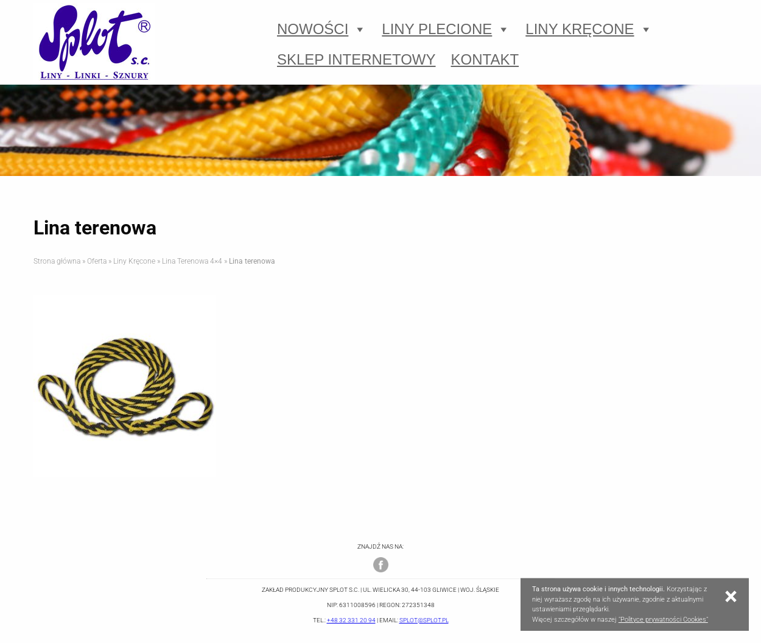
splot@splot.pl (424, 620)
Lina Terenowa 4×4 (192, 261)
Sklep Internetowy (356, 59)
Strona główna (56, 261)
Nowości (321, 29)
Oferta (97, 261)
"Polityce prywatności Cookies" (663, 620)
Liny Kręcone (588, 29)
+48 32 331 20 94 (351, 620)
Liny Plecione (446, 29)
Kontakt (485, 59)
